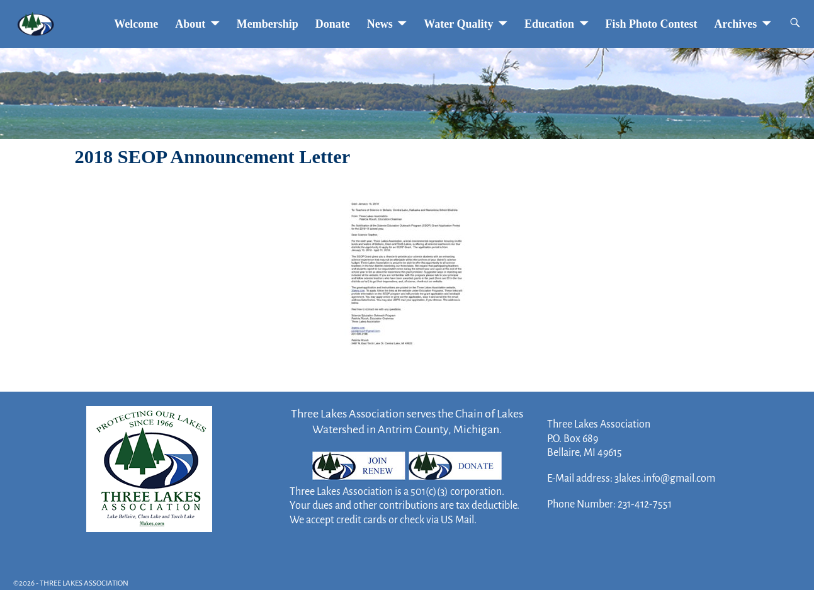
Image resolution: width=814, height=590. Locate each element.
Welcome (136, 24)
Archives (736, 24)
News (380, 24)
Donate (332, 24)
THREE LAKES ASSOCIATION (84, 583)
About (190, 24)
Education (549, 24)
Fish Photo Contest (652, 24)
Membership (267, 24)
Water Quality (458, 24)
